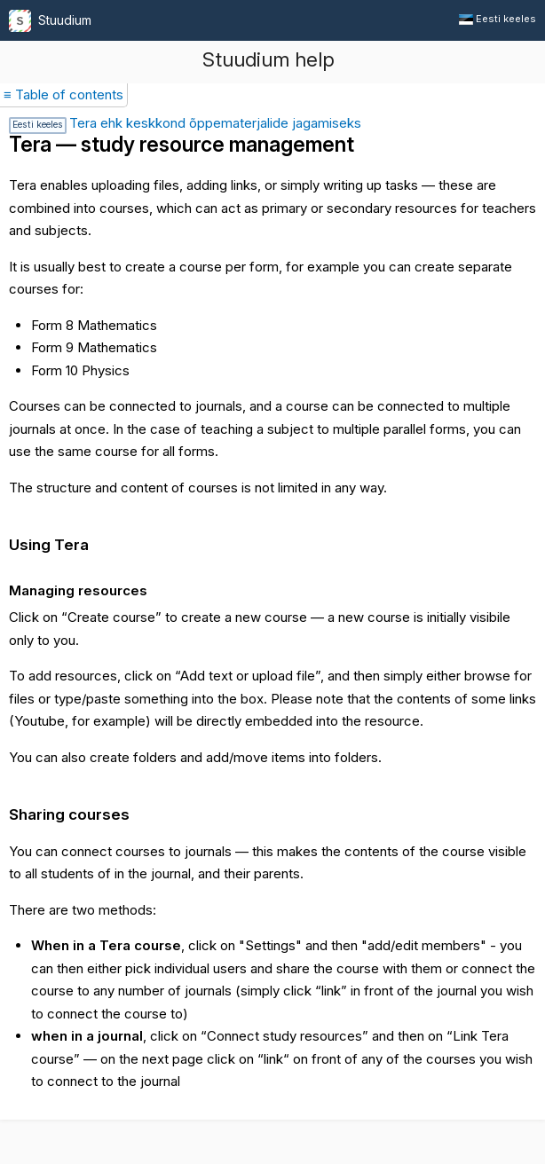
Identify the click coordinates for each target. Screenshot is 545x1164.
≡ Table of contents (63, 94)
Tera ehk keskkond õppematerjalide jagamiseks (185, 122)
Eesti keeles (497, 18)
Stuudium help (268, 59)
